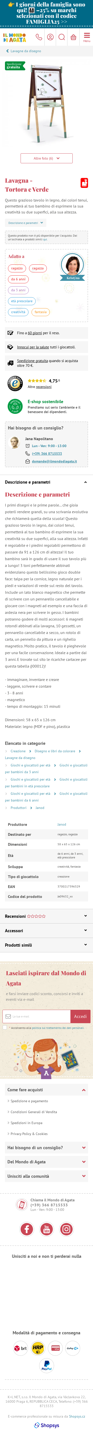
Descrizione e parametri (46, 482)
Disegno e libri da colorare (55, 751)
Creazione (19, 751)
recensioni (44, 386)
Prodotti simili (46, 945)
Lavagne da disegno (26, 51)
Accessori (46, 930)
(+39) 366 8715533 (47, 453)
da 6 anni (18, 279)
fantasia (41, 312)
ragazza (38, 268)
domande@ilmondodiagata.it (54, 461)
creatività (18, 312)
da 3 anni (18, 290)
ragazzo (17, 268)
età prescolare (21, 301)
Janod (40, 807)
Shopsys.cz (77, 1416)
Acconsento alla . (47, 1028)
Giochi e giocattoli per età (31, 765)
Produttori (19, 807)
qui (45, 239)
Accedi (80, 1016)
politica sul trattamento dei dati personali (58, 1028)
